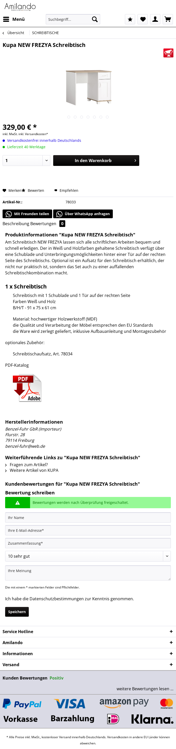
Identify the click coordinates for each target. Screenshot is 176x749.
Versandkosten (117, 737)
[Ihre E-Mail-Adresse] (88, 530)
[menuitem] (13, 19)
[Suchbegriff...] (73, 19)
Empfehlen (66, 190)
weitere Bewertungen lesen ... (145, 689)
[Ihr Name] (88, 517)
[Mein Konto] (155, 19)
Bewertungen (47, 223)
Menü (14, 18)
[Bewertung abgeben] (88, 556)
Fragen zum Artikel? (26, 464)
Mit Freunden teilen (27, 214)
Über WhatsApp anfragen (83, 214)
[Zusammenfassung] (88, 543)
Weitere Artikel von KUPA (31, 470)
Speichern (17, 611)
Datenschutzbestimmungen (57, 599)
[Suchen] (94, 19)
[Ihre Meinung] (88, 573)
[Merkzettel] (142, 19)
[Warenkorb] (168, 19)
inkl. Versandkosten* (33, 134)
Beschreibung (16, 223)
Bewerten (33, 190)
